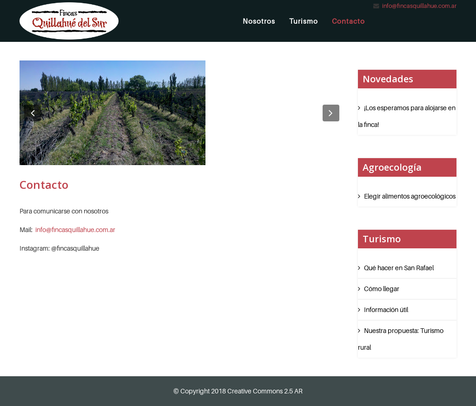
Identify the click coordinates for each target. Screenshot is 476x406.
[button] (32, 113)
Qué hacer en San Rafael (399, 268)
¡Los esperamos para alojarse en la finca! (407, 116)
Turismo (303, 21)
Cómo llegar (381, 289)
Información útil (386, 309)
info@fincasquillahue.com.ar (419, 5)
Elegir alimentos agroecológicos (410, 196)
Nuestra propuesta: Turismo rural (400, 338)
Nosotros (259, 21)
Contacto (348, 21)
